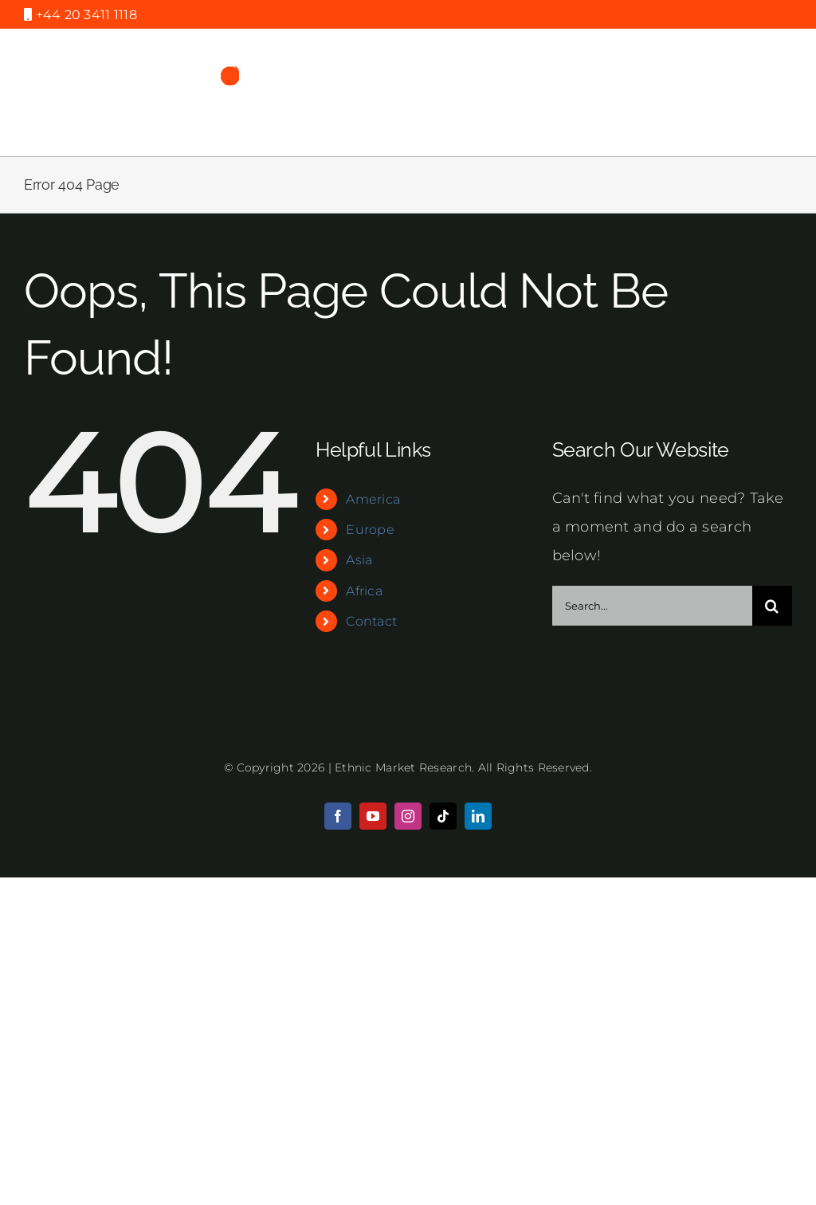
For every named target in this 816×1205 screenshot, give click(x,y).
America (373, 499)
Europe (370, 529)
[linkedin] (478, 816)
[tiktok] (443, 816)
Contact (371, 621)
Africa (364, 591)
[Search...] (652, 606)
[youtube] (372, 816)
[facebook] (337, 816)
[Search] (772, 606)
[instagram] (408, 816)
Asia (359, 559)
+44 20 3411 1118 (84, 14)
